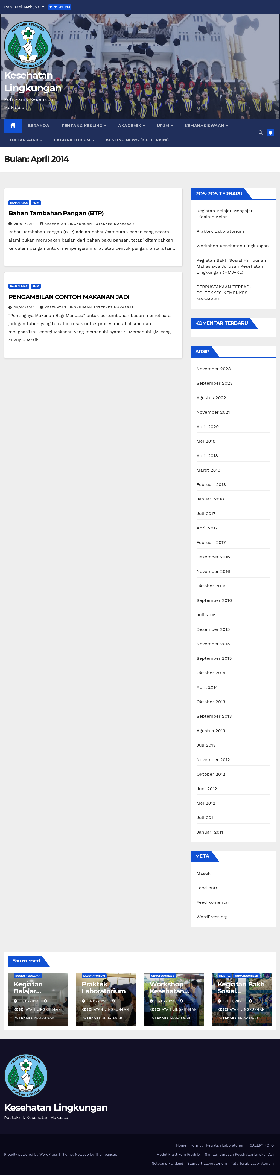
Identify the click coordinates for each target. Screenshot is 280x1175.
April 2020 (208, 426)
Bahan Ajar (25, 139)
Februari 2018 (211, 484)
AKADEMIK (130, 125)
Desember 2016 (213, 556)
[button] (261, 132)
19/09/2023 (234, 1001)
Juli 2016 (206, 614)
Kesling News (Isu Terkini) (137, 139)
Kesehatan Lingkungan (55, 1107)
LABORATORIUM (73, 139)
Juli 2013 (206, 745)
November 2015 (213, 643)
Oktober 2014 (211, 672)
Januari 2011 (210, 832)
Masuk (204, 873)
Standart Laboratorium (207, 1163)
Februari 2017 (211, 542)
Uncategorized (162, 975)
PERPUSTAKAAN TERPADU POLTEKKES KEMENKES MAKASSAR (225, 292)
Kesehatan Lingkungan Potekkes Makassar (87, 224)
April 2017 (207, 528)
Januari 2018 (210, 499)
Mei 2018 (206, 441)
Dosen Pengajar (27, 975)
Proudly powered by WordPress (31, 1154)
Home (181, 1145)
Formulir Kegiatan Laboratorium (218, 1145)
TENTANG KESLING (82, 125)
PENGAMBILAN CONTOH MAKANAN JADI (68, 297)
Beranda (38, 125)
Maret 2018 (208, 470)
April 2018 (207, 455)
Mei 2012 (206, 803)
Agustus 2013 (211, 730)
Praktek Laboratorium (220, 231)
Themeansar (105, 1154)
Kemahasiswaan (205, 125)
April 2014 (207, 687)
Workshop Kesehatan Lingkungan (233, 245)
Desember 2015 (213, 629)
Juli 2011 (206, 817)
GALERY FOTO (262, 1145)
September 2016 (214, 600)
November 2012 (213, 759)
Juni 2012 (207, 788)
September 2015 (214, 658)
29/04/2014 (25, 224)
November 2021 (213, 412)
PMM (35, 202)
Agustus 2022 (211, 397)
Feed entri (208, 887)
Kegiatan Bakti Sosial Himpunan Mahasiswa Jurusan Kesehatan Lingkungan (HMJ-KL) (231, 266)
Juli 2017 (206, 513)
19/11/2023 (29, 1001)
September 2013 (214, 716)
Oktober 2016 (211, 585)
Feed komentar (213, 902)
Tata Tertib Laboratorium (252, 1163)
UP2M (164, 125)
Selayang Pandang (167, 1163)
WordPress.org (212, 916)
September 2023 (215, 383)
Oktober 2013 (211, 701)
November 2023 (214, 368)
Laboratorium (94, 975)
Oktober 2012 (211, 774)
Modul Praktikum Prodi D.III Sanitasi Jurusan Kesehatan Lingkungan (215, 1154)
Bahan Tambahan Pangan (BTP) (56, 213)
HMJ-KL (225, 975)
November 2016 (213, 571)
